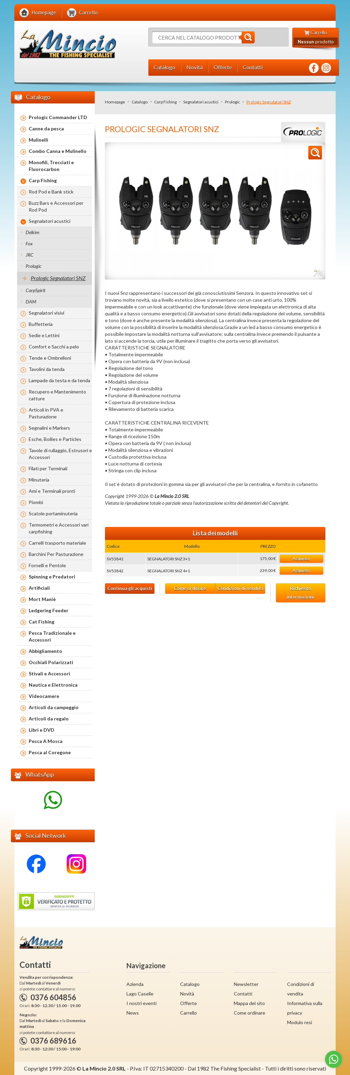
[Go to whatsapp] (333, 1059)
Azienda (135, 984)
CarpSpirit (35, 290)
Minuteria (39, 480)
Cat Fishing (41, 622)
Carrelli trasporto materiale (57, 543)
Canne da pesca (46, 128)
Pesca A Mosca (46, 741)
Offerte (188, 1003)
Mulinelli (38, 140)
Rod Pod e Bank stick (51, 192)
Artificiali (39, 588)
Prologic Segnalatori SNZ (58, 278)
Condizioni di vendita (240, 588)
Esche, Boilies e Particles (55, 439)
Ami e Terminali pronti (52, 491)
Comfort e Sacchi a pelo (54, 346)
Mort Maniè (42, 599)
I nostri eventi (141, 1003)
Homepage (115, 101)
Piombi (36, 502)
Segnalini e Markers (49, 428)
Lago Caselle (139, 994)
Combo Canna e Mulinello (57, 151)
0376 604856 (53, 997)
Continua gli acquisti (129, 588)
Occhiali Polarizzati (51, 662)
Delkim (32, 232)
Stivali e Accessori (49, 673)
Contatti (243, 994)
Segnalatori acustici (200, 101)
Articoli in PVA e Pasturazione (46, 413)
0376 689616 (53, 1040)
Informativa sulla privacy (304, 1008)
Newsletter (246, 984)
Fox (29, 243)
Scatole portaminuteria (53, 513)
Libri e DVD (41, 730)
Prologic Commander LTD (58, 117)
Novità (187, 994)
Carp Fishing (165, 101)
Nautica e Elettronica (53, 685)
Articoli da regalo (49, 718)
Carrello (188, 1013)
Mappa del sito (249, 1003)
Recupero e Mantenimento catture (57, 395)
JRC (29, 255)
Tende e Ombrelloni (50, 358)
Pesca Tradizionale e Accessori (52, 636)
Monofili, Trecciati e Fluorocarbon (51, 165)
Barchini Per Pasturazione (56, 554)
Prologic (232, 101)
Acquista (301, 558)
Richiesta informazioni (300, 593)
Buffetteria (41, 324)
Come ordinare (190, 588)
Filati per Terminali (48, 468)
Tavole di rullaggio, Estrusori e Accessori (60, 453)
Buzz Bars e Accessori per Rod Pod (56, 206)
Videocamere (44, 696)
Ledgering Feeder (48, 610)
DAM (31, 301)
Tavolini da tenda (47, 369)
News (132, 1013)
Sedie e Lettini (44, 335)
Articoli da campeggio (54, 707)
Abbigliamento (45, 651)
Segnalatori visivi (46, 313)
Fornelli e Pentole (47, 565)
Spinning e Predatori (52, 576)
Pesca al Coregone (50, 752)
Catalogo (140, 101)
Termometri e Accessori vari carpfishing (59, 528)
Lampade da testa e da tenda (59, 380)
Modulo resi (299, 1022)
